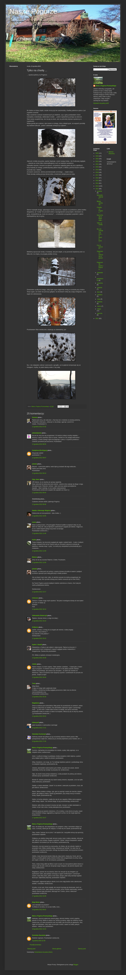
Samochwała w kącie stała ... (100, 217)
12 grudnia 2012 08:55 (39, 444)
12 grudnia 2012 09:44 (39, 492)
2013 (97, 186)
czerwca (99, 294)
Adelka (34, 664)
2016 (97, 178)
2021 (97, 164)
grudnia (99, 191)
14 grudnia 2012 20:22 (39, 716)
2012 (97, 189)
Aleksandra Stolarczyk (39, 615)
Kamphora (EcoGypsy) (39, 450)
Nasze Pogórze (33, 11)
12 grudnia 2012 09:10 (39, 473)
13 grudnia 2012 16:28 (39, 658)
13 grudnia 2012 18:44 (39, 677)
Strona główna (56, 949)
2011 (97, 318)
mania (34, 522)
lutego (99, 309)
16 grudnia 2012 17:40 (39, 741)
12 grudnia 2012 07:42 (39, 426)
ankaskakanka (37, 433)
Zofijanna (35, 627)
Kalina (34, 540)
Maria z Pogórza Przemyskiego (42, 747)
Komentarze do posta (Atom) (43, 952)
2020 (97, 167)
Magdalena (35, 703)
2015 (97, 180)
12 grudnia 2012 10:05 (39, 516)
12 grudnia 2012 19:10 (39, 621)
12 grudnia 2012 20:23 (39, 638)
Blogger (75, 964)
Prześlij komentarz (35, 945)
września (100, 283)
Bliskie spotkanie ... (100, 203)
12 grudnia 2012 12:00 (39, 562)
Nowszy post (31, 949)
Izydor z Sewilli (37, 644)
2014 (97, 183)
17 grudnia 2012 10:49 (39, 896)
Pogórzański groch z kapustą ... (100, 266)
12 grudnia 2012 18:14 (39, 609)
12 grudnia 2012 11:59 (39, 551)
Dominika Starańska (39, 935)
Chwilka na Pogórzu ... (100, 210)
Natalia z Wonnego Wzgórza (41, 510)
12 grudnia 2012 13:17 (39, 592)
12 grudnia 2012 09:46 (39, 504)
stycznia (99, 313)
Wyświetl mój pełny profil (101, 103)
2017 (97, 175)
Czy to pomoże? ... (100, 246)
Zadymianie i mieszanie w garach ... (100, 256)
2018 (97, 172)
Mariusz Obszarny (112, 152)
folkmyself (35, 722)
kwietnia (99, 302)
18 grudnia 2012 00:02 (39, 909)
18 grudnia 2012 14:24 (39, 929)
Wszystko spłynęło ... (100, 196)
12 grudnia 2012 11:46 (39, 533)
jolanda (34, 464)
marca (99, 306)
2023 (97, 159)
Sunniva (35, 417)
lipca (98, 292)
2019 (97, 170)
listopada (100, 272)
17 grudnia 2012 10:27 (39, 817)
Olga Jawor (36, 479)
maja (99, 299)
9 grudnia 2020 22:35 (38, 940)
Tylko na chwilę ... (99, 224)
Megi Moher (36, 902)
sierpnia (99, 287)
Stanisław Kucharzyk (39, 734)
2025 (97, 153)
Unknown (35, 598)
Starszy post (82, 949)
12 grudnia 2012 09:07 (39, 458)
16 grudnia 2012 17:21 (39, 728)
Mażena (34, 557)
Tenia (34, 683)
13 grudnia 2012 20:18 (39, 696)
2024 (97, 156)
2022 (97, 161)
